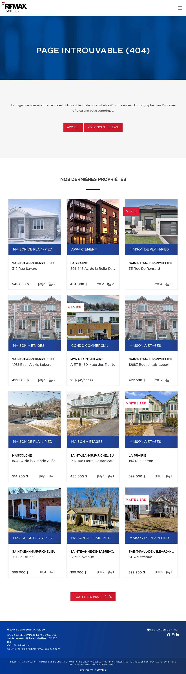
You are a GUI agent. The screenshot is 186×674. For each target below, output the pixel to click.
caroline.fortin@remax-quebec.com (39, 649)
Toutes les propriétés (93, 597)
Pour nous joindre (103, 127)
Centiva (100, 669)
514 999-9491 (21, 645)
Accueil (73, 127)
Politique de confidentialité (146, 662)
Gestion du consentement (101, 664)
